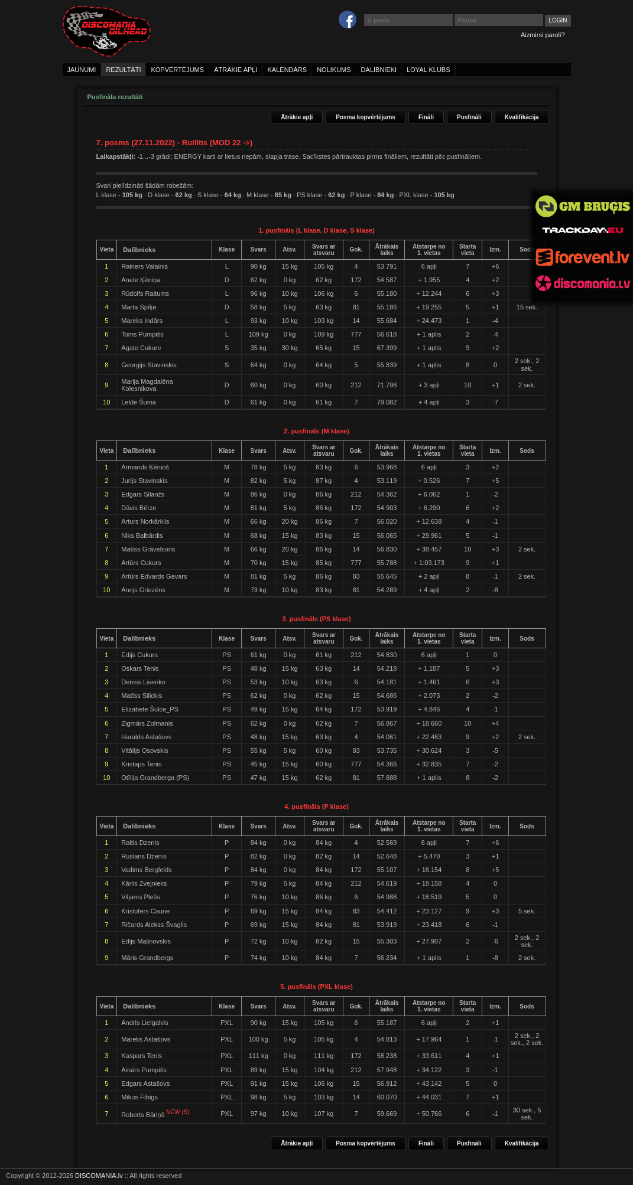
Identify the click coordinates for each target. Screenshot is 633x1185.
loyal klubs (428, 69)
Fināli (426, 117)
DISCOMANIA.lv (99, 1175)
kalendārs (287, 69)
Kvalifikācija (522, 117)
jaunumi (81, 69)
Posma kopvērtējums (365, 117)
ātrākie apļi (235, 69)
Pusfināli (469, 117)
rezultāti (123, 69)
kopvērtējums (177, 69)
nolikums (333, 69)
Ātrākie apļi (297, 117)
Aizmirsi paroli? (543, 34)
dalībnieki (379, 69)
